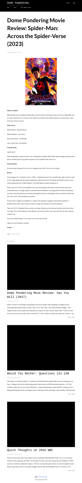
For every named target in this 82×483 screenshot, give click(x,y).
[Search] (68, 3)
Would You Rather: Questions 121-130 (38, 373)
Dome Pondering (18, 3)
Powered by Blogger (41, 477)
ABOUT (15, 7)
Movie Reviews (15, 234)
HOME (8, 7)
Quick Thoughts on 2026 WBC (30, 450)
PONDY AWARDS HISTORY (26, 7)
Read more (71, 317)
